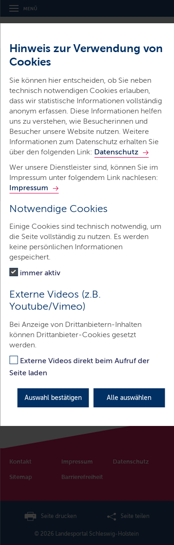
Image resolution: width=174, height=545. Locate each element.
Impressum (28, 187)
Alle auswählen (129, 398)
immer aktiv (40, 272)
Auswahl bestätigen (53, 398)
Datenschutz (116, 151)
